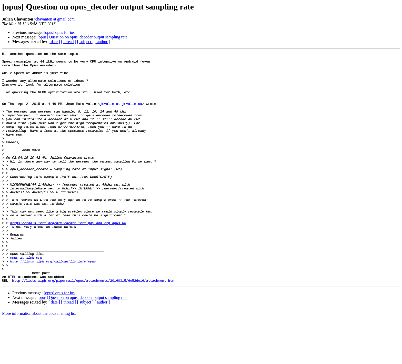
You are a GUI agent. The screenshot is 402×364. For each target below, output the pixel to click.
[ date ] (54, 41)
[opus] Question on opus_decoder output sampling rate (82, 37)
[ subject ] (85, 41)
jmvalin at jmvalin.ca (121, 114)
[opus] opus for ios (59, 32)
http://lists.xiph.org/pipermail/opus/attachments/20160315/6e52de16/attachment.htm (93, 326)
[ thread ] (68, 41)
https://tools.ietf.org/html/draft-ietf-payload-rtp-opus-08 (68, 257)
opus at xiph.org (26, 299)
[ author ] (102, 41)
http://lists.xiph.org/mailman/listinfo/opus (53, 303)
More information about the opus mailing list (39, 359)
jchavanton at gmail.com (54, 19)
